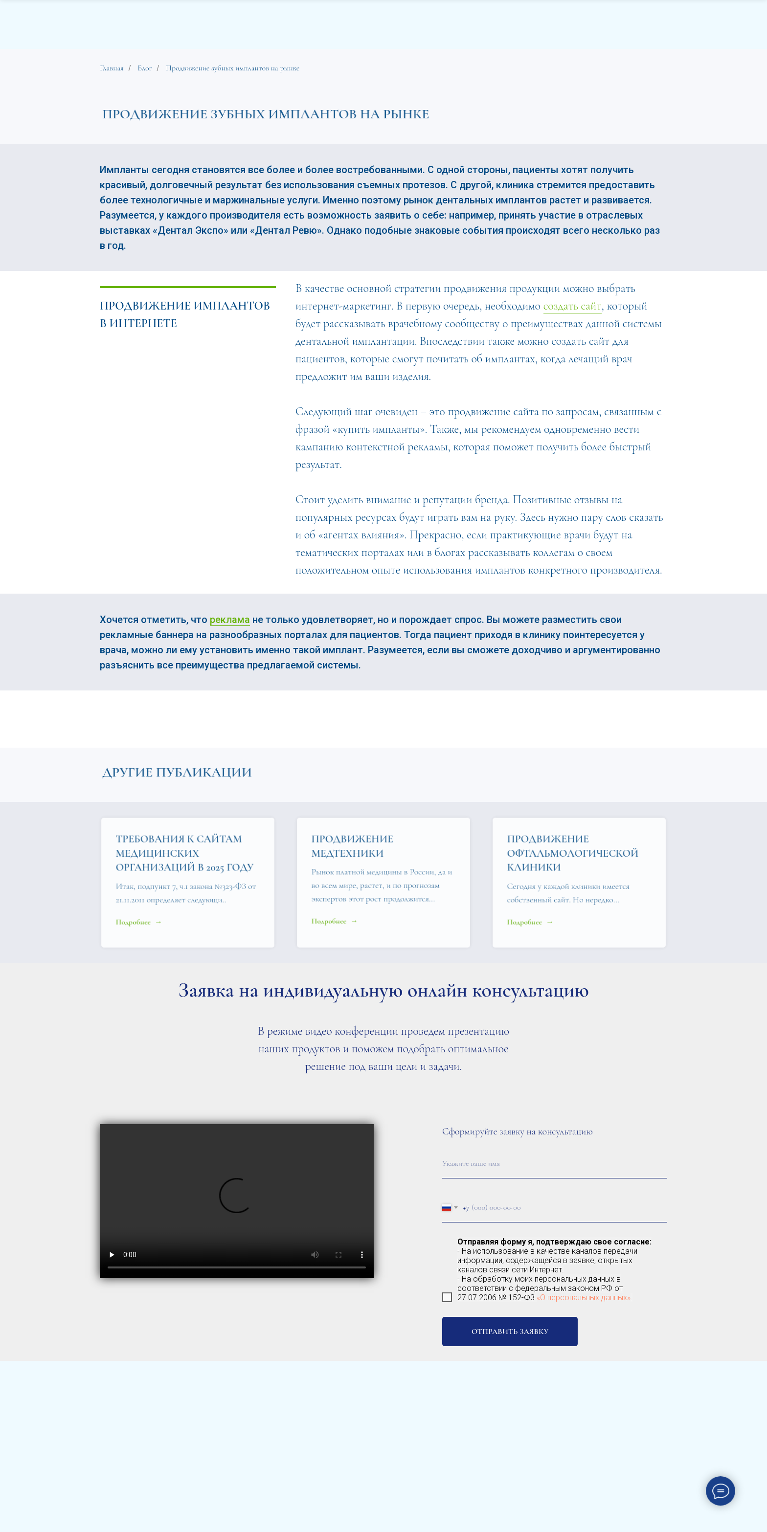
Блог (144, 68)
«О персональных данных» (584, 1297)
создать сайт (572, 306)
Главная (112, 68)
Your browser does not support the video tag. (237, 1201)
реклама (230, 619)
